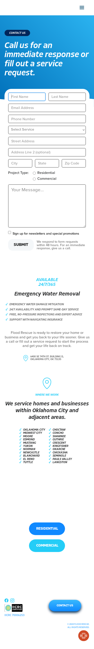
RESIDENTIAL (47, 529)
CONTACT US (65, 605)
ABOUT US (11, 595)
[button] (82, 7)
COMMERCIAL (47, 545)
